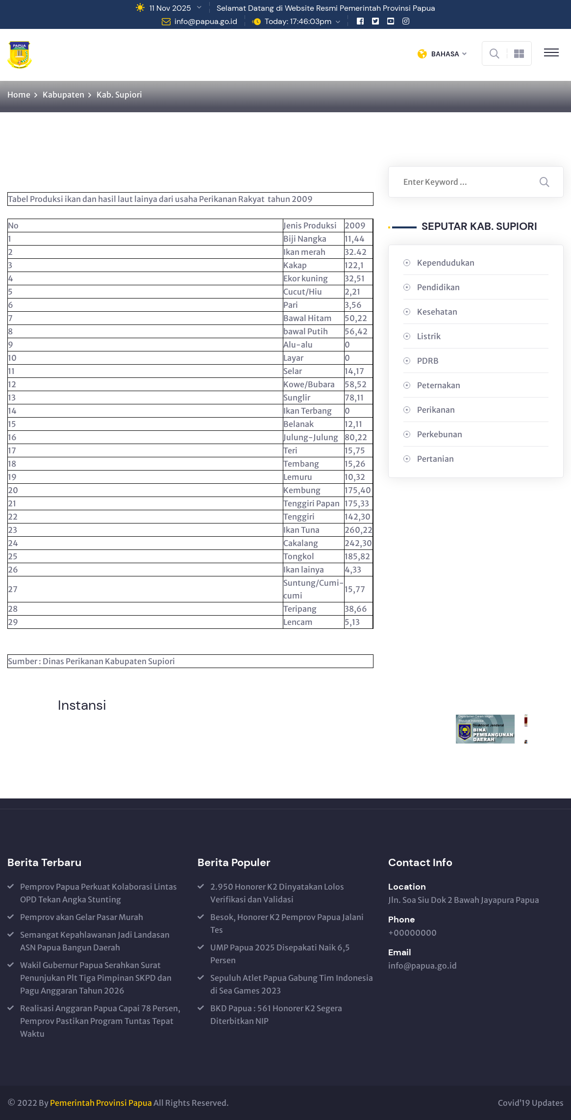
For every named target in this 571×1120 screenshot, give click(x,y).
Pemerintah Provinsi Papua (101, 1103)
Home (18, 95)
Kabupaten (63, 95)
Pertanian (435, 459)
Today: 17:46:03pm (298, 21)
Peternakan (438, 385)
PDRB (428, 361)
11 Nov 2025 (170, 8)
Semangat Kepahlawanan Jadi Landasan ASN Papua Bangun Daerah (95, 941)
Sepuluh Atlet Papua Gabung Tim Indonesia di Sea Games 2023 (291, 984)
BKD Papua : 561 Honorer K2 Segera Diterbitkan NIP (276, 1014)
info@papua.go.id (205, 21)
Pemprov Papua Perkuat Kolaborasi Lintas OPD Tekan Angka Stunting (98, 893)
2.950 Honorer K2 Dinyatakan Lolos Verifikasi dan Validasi (277, 893)
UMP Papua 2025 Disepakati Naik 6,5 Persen (280, 954)
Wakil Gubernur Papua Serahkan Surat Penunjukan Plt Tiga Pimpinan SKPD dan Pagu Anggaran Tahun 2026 (96, 978)
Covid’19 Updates (531, 1103)
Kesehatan (437, 312)
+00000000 (412, 933)
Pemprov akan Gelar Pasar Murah (81, 917)
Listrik (429, 336)
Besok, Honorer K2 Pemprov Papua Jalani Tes (287, 923)
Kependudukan (445, 263)
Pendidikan (438, 287)
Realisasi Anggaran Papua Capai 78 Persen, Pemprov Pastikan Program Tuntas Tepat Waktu (100, 1021)
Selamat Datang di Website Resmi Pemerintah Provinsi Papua (326, 8)
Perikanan (436, 410)
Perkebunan (439, 434)
